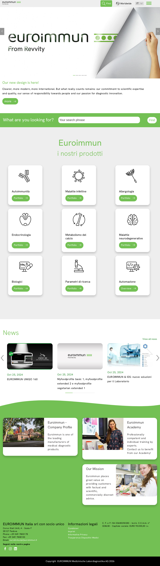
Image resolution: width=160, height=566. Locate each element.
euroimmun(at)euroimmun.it (23, 540)
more (7, 101)
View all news (149, 339)
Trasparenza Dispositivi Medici (83, 537)
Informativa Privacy (77, 534)
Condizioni (73, 528)
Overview (126, 288)
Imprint (71, 531)
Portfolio (18, 198)
